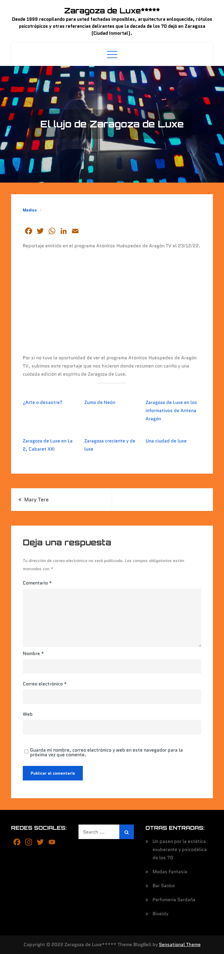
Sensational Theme (180, 944)
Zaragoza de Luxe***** (112, 10)
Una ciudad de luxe (166, 440)
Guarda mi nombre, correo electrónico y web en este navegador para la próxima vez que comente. (106, 752)
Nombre (33, 653)
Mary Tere (36, 499)
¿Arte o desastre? (42, 402)
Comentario (37, 583)
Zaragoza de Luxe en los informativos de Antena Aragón (171, 410)
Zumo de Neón (99, 402)
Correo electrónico (45, 683)
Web (28, 714)
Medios (30, 210)
